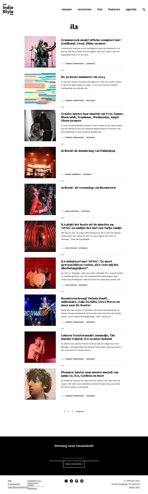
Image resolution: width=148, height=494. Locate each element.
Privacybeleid (14, 484)
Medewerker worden (33, 484)
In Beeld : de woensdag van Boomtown (88, 187)
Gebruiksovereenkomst (18, 487)
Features (114, 9)
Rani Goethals (72, 211)
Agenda (131, 9)
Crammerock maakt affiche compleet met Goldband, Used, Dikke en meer (91, 42)
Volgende (79, 411)
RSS (10, 481)
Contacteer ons (34, 481)
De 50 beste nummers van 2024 (83, 77)
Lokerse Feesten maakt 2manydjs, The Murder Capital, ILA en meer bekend (88, 337)
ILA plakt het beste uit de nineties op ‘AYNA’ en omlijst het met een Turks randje (91, 226)
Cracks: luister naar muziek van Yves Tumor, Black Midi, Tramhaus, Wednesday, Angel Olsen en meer (92, 117)
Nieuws (67, 9)
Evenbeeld (122, 484)
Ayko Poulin (71, 248)
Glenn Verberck (73, 174)
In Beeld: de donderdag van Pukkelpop (88, 151)
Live (99, 9)
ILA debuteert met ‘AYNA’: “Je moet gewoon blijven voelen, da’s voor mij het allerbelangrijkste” (90, 265)
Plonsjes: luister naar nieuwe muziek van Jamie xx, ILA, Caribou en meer (89, 374)
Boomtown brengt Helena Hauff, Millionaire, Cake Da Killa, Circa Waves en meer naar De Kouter (90, 302)
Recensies (85, 9)
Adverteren (32, 488)
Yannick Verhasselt (74, 64)
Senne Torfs (134, 487)
